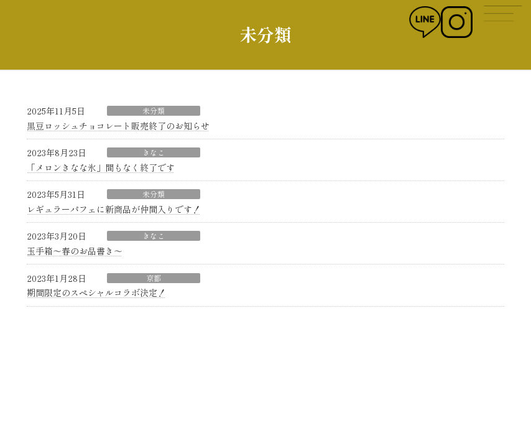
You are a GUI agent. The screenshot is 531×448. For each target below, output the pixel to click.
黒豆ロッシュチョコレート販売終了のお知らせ (118, 125)
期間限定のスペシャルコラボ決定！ (96, 292)
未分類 (153, 111)
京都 (153, 278)
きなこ (153, 152)
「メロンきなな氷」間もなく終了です (101, 167)
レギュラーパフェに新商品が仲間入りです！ (114, 209)
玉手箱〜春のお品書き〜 (74, 251)
